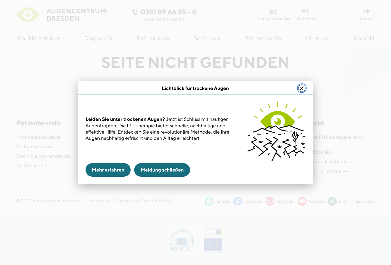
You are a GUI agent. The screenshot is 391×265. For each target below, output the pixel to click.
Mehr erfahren (108, 170)
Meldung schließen (162, 170)
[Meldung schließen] (301, 88)
